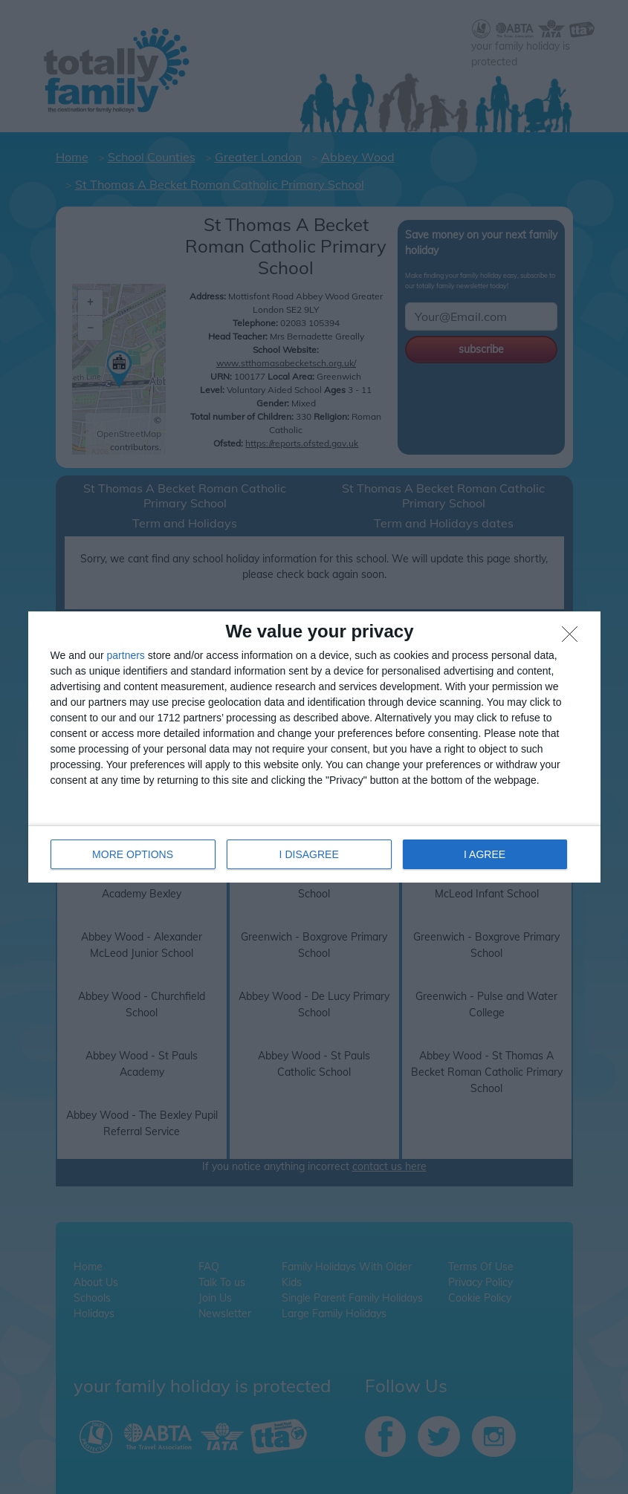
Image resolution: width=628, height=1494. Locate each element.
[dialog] (314, 747)
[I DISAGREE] (574, 638)
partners (126, 655)
